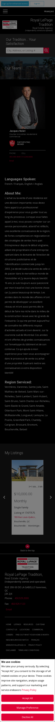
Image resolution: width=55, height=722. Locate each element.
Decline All (27, 717)
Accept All (27, 698)
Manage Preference (27, 707)
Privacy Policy (29, 690)
